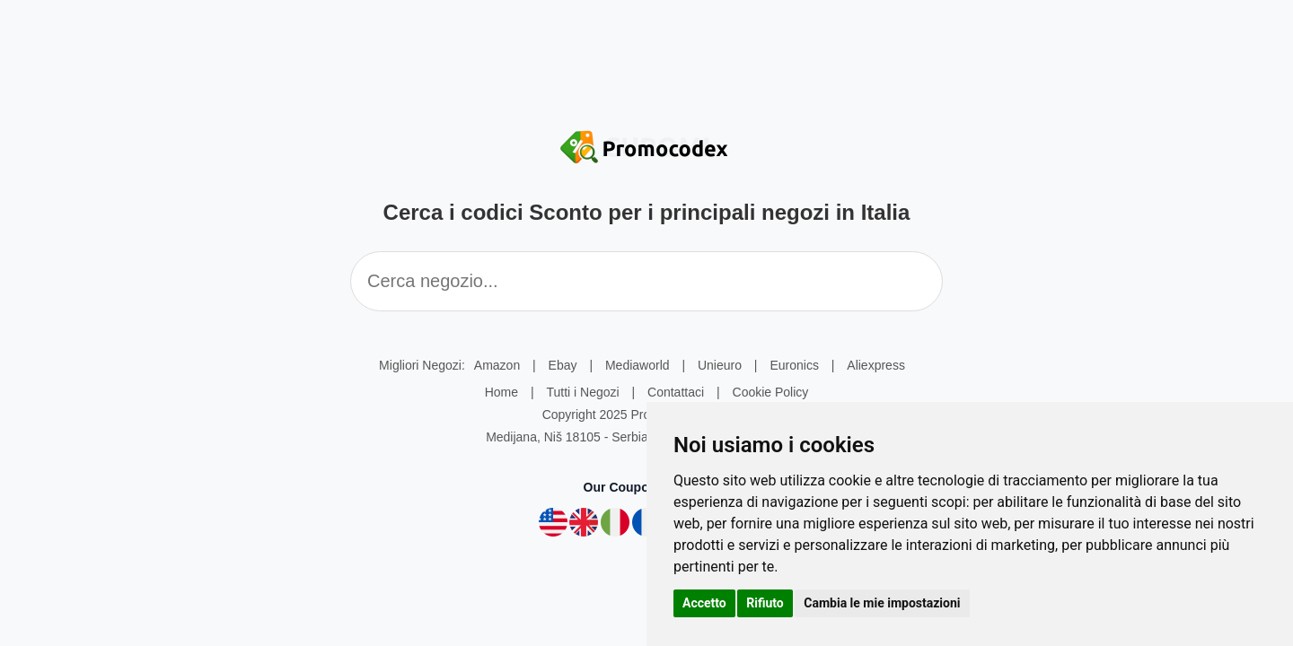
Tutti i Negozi (582, 392)
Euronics (794, 365)
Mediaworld (637, 365)
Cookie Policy (771, 392)
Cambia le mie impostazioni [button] (882, 603)
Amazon (497, 365)
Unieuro (720, 365)
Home (501, 392)
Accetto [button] (704, 603)
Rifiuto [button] (765, 603)
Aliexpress (876, 365)
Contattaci (675, 392)
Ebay (563, 365)
